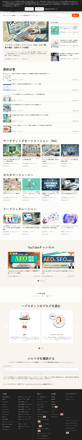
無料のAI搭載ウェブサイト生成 (24, 404)
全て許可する (29, 9)
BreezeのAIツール (6, 429)
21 (42, 296)
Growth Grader (40, 414)
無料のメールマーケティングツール (24, 420)
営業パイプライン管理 (7, 424)
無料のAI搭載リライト (22, 402)
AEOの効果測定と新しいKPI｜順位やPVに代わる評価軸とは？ (26, 104)
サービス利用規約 (43, 384)
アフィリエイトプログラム (70, 432)
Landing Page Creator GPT (42, 421)
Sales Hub (4, 404)
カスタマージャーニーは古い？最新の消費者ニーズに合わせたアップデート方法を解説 (50, 193)
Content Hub (5, 409)
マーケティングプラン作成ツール (43, 425)
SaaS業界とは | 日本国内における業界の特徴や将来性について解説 (69, 54)
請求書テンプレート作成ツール (43, 430)
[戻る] (6, 327)
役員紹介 (53, 402)
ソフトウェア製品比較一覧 (42, 436)
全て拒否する (39, 9)
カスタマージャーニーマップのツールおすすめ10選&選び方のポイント (69, 192)
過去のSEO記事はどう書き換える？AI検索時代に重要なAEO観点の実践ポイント (31, 73)
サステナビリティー (57, 414)
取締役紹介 (53, 404)
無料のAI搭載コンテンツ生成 (24, 409)
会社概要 (53, 397)
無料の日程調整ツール (7, 427)
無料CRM (4, 399)
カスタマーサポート (69, 397)
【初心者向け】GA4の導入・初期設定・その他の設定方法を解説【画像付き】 (69, 41)
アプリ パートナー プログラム (71, 425)
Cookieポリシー (8, 5)
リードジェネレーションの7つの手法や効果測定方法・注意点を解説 (50, 226)
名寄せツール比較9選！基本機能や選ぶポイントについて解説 (26, 84)
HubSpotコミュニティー (70, 399)
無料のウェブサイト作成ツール (24, 414)
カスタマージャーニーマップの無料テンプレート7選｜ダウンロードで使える (69, 27)
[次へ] (76, 327)
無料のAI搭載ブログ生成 (23, 412)
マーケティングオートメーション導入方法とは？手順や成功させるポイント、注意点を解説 (11, 159)
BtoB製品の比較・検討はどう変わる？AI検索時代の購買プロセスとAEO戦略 (30, 115)
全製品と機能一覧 (6, 397)
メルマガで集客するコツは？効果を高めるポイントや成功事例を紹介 (28, 94)
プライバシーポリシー (39, 378)
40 (47, 296)
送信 (41, 373)
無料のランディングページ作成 (24, 416)
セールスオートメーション (7, 422)
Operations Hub (5, 412)
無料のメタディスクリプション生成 (24, 427)
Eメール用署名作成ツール (42, 397)
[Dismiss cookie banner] (80, 1)
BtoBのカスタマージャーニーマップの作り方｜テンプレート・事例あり (11, 192)
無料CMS (4, 416)
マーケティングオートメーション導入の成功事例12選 (30, 158)
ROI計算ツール (40, 409)
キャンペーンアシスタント (42, 402)
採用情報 (53, 399)
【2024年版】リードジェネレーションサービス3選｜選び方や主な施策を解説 (12, 227)
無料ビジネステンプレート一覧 (43, 433)
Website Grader (40, 404)
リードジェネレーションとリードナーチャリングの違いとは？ (69, 226)
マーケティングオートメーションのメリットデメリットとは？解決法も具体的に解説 (69, 159)
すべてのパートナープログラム (71, 420)
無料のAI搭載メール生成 (23, 407)
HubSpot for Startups (69, 428)
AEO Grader (39, 399)
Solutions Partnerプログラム (71, 423)
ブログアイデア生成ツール (42, 412)
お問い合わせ (54, 416)
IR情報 (54, 407)
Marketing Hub (5, 402)
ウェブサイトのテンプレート (43, 438)
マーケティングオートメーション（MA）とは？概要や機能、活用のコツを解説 (25, 46)
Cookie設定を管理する (50, 9)
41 (49, 296)
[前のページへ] (52, 296)
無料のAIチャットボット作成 (24, 397)
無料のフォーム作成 (22, 424)
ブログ (52, 412)
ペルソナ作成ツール (41, 407)
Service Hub (4, 407)
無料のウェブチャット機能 (23, 399)
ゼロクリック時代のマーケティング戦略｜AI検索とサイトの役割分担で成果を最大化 (32, 125)
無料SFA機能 (5, 419)
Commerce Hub (5, 414)
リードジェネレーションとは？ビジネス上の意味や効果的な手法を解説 (30, 226)
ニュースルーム (54, 409)
